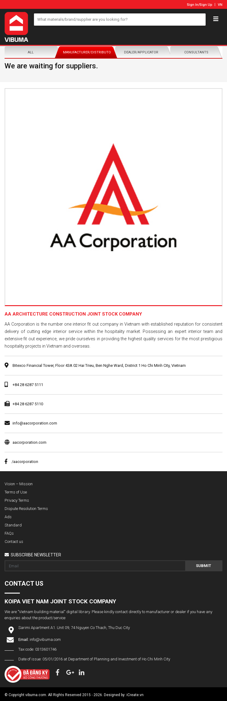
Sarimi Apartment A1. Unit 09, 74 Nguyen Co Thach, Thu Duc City (74, 627)
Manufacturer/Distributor (87, 52)
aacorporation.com (29, 442)
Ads (8, 517)
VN (220, 5)
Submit (203, 565)
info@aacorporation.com (35, 423)
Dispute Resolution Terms (26, 508)
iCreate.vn (135, 695)
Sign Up (206, 5)
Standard (13, 525)
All (31, 52)
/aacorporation (21, 461)
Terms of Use (16, 492)
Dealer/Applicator (141, 52)
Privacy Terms (17, 500)
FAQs (9, 533)
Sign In (192, 5)
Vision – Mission (19, 484)
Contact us (14, 541)
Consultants (196, 52)
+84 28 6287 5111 (28, 384)
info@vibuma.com (45, 639)
